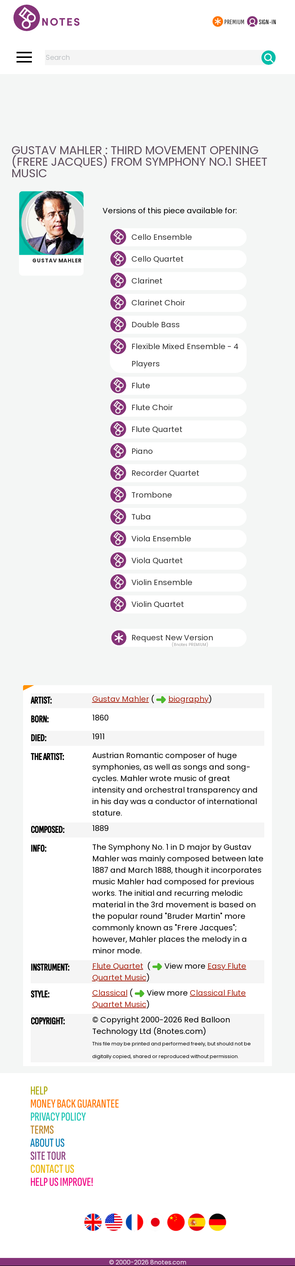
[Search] (268, 57)
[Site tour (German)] (217, 1222)
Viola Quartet (157, 560)
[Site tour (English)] (93, 1222)
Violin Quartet (157, 604)
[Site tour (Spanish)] (196, 1222)
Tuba (141, 516)
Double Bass (155, 324)
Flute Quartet (156, 429)
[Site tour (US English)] (113, 1222)
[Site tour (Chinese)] (176, 1222)
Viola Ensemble (161, 538)
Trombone (151, 495)
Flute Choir (152, 407)
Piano (142, 451)
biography (188, 699)
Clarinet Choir (158, 302)
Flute (140, 385)
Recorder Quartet (165, 473)
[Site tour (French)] (134, 1222)
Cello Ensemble (161, 237)
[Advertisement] (147, 89)
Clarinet (146, 280)
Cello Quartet (157, 259)
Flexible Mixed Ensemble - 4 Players (185, 355)
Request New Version (172, 637)
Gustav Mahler (120, 699)
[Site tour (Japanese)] (155, 1222)
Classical (110, 992)
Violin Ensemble (161, 582)
